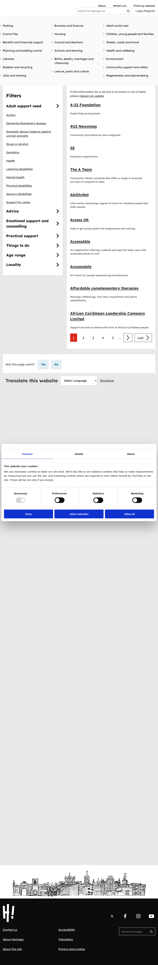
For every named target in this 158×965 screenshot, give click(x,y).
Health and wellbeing (120, 50)
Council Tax (10, 34)
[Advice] (57, 211)
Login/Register (145, 11)
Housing (60, 34)
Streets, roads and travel (122, 42)
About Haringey (13, 939)
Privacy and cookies (71, 949)
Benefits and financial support (23, 42)
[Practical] (57, 236)
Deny (28, 514)
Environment (114, 59)
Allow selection (78, 514)
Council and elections (68, 42)
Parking (8, 25)
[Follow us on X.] (112, 916)
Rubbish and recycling (17, 67)
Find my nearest (144, 5)
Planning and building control (22, 50)
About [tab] (130, 453)
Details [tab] (79, 453)
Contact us (10, 929)
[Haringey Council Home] (8, 913)
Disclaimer (107, 380)
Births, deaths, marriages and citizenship (74, 61)
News (102, 5)
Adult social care (117, 25)
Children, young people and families (130, 34)
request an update (92, 96)
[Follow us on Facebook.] (125, 916)
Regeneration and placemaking (127, 75)
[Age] (57, 255)
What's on (119, 5)
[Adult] (57, 106)
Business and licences (68, 25)
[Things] (57, 245)
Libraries (8, 59)
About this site (12, 949)
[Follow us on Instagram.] (138, 916)
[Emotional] (57, 223)
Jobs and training (14, 75)
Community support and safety (127, 67)
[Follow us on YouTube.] (151, 916)
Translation (65, 939)
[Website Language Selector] (79, 380)
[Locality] (57, 265)
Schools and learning (68, 50)
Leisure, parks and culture (71, 71)
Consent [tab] (27, 453)
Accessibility (66, 929)
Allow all (129, 514)
